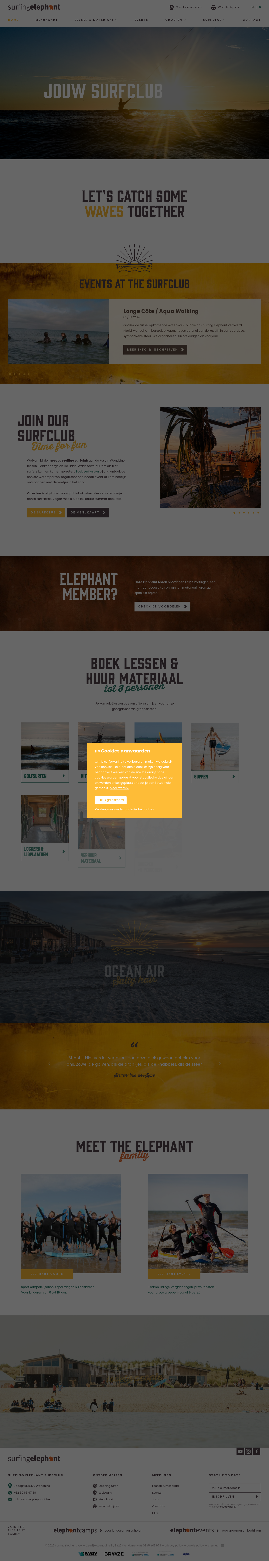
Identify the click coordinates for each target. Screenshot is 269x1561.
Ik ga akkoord (111, 800)
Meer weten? (119, 788)
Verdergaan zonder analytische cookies (124, 809)
